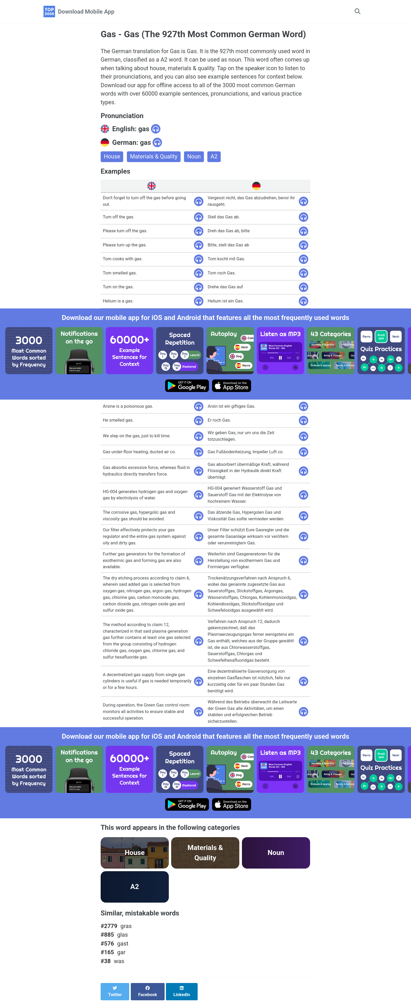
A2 (215, 158)
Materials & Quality (154, 158)
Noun (195, 158)
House (112, 158)
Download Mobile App (86, 11)
